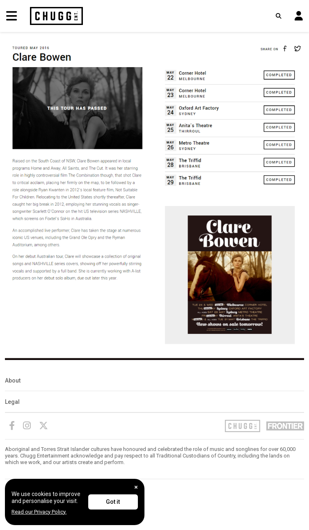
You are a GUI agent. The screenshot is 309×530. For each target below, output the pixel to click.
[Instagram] (27, 425)
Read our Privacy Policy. (38, 512)
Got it (113, 501)
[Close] (136, 487)
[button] (298, 16)
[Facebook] (12, 425)
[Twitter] (43, 425)
